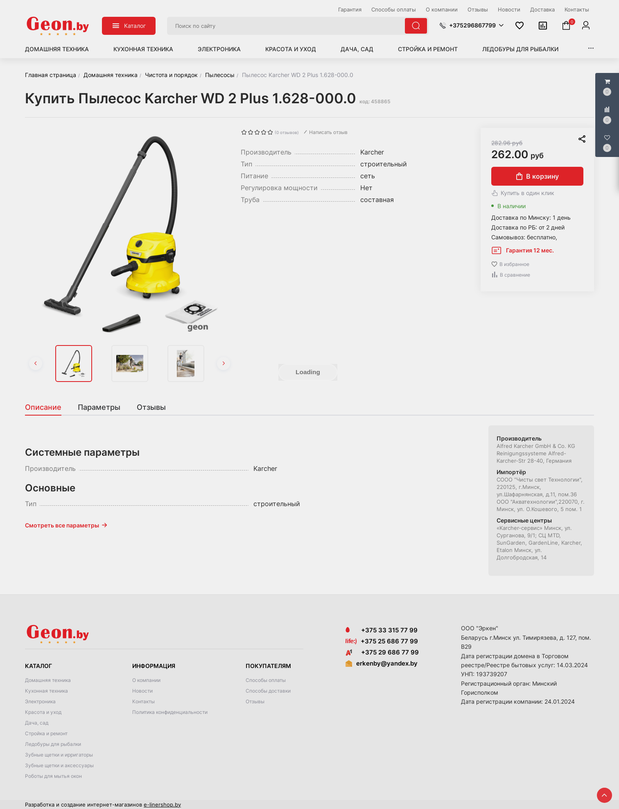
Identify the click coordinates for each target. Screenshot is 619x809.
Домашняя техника (57, 48)
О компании (146, 680)
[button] (471, 25)
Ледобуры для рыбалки (520, 48)
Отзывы (255, 701)
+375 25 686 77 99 (389, 641)
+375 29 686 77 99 (382, 652)
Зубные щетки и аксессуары (59, 765)
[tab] (47, 407)
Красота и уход (290, 48)
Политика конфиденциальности (170, 712)
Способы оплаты (266, 680)
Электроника (219, 48)
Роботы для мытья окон (53, 776)
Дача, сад (357, 48)
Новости (142, 691)
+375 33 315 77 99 (382, 630)
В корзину (537, 176)
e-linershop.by (162, 804)
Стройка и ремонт (428, 48)
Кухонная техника (143, 48)
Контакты (143, 701)
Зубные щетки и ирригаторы (59, 755)
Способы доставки (268, 691)
